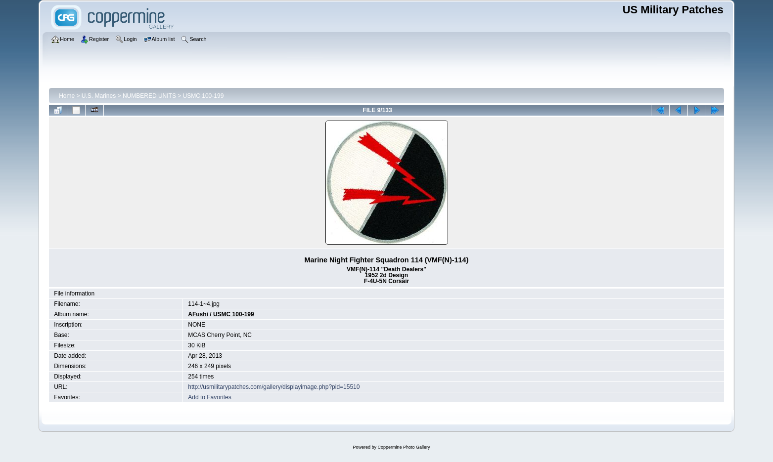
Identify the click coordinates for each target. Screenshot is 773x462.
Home (67, 95)
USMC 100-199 (203, 95)
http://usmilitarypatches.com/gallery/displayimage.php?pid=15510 (274, 386)
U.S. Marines (99, 95)
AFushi (198, 314)
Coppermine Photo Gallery (403, 447)
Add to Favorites (209, 397)
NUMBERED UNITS (149, 95)
